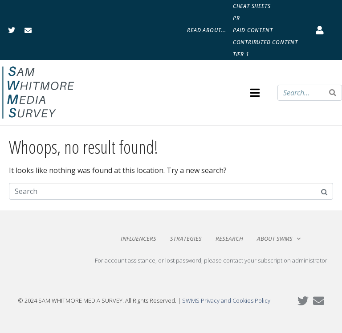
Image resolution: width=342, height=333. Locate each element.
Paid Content (253, 30)
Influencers (138, 238)
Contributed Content (265, 42)
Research (229, 238)
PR (236, 18)
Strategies (186, 238)
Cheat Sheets (252, 6)
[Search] (333, 92)
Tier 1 (241, 54)
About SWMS (279, 238)
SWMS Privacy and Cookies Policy (226, 300)
